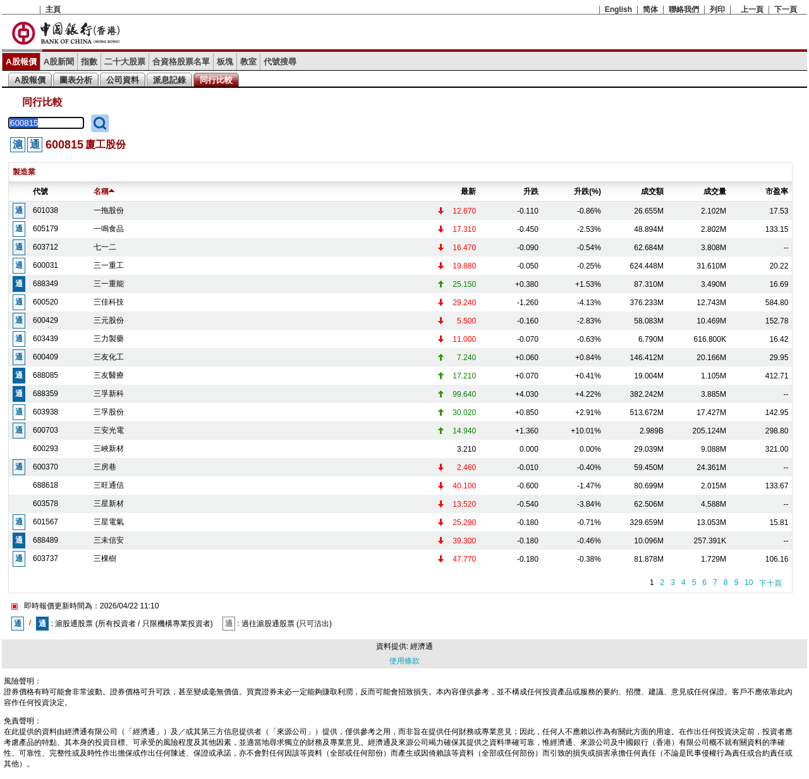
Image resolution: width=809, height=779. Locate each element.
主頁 (53, 9)
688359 (45, 393)
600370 (45, 466)
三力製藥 (109, 338)
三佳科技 (109, 302)
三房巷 (105, 466)
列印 (717, 9)
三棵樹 (105, 558)
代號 (40, 191)
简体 (650, 9)
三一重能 (109, 283)
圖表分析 (75, 80)
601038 (45, 210)
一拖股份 (109, 210)
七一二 (105, 247)
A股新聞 (59, 61)
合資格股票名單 (181, 61)
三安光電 (109, 430)
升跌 (530, 191)
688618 (45, 485)
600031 (45, 265)
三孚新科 (109, 393)
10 (749, 582)
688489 (45, 540)
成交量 (714, 191)
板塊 (225, 61)
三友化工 (109, 357)
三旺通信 (109, 485)
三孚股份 (109, 412)
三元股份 (109, 320)
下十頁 (770, 583)
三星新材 (109, 503)
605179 (45, 228)
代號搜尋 (280, 61)
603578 (45, 503)
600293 (45, 448)
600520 (45, 302)
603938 (45, 412)
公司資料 (122, 80)
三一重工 (109, 265)
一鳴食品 (109, 228)
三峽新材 (109, 448)
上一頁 (752, 9)
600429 (45, 320)
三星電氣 (109, 521)
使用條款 (404, 660)
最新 (468, 191)
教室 (248, 61)
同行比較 (216, 80)
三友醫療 (109, 375)
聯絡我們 (684, 9)
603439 (45, 338)
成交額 (652, 191)
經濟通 (421, 646)
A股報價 (21, 61)
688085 (45, 375)
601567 (45, 521)
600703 (45, 430)
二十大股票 (124, 61)
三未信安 (109, 540)
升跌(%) (587, 191)
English (618, 9)
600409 (45, 357)
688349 (45, 283)
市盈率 (776, 191)
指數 (89, 61)
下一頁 (785, 9)
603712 (45, 247)
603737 (45, 558)
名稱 (104, 191)
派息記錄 (169, 80)
